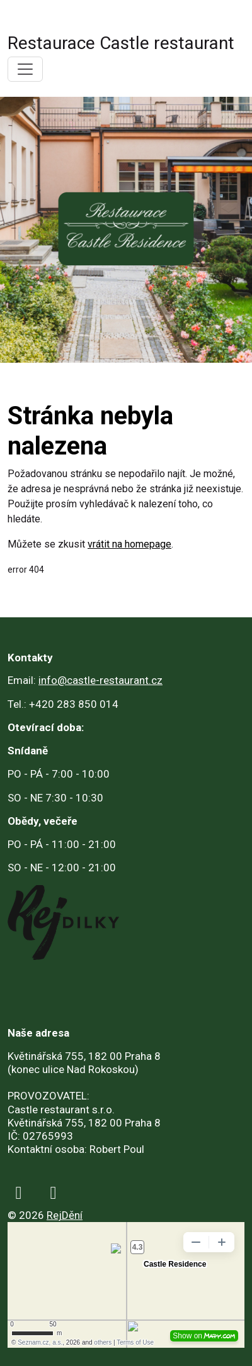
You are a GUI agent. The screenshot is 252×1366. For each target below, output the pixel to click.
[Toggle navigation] (25, 69)
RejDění (65, 1215)
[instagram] (53, 1192)
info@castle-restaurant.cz (100, 680)
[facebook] (19, 1192)
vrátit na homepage (129, 544)
